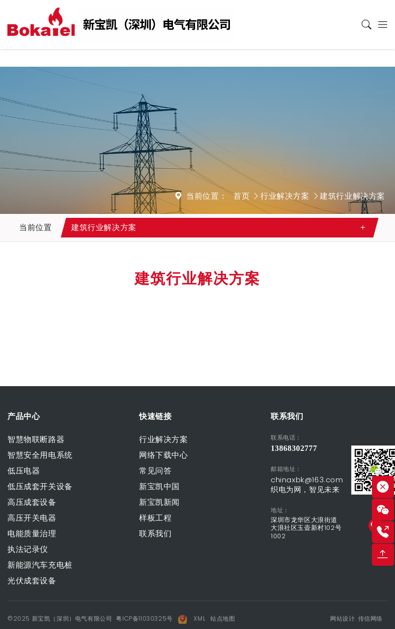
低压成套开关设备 (40, 486)
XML (199, 618)
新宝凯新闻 (159, 502)
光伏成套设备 (31, 580)
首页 (241, 196)
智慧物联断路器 (35, 439)
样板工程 (155, 518)
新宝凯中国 (159, 486)
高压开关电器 (31, 518)
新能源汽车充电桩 (40, 565)
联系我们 (155, 533)
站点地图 (222, 618)
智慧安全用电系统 (40, 455)
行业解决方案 (285, 196)
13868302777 (294, 448)
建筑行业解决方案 (352, 196)
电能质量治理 (31, 533)
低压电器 (23, 470)
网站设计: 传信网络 (356, 618)
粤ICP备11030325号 (144, 618)
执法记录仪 (27, 549)
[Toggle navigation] (380, 24)
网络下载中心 (163, 455)
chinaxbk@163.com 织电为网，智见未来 (307, 484)
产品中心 (23, 416)
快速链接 (155, 416)
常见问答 (155, 470)
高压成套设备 (31, 502)
